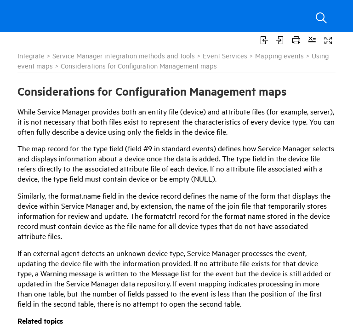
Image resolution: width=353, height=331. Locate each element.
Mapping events (279, 55)
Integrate (31, 55)
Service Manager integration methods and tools (123, 55)
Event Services (225, 55)
